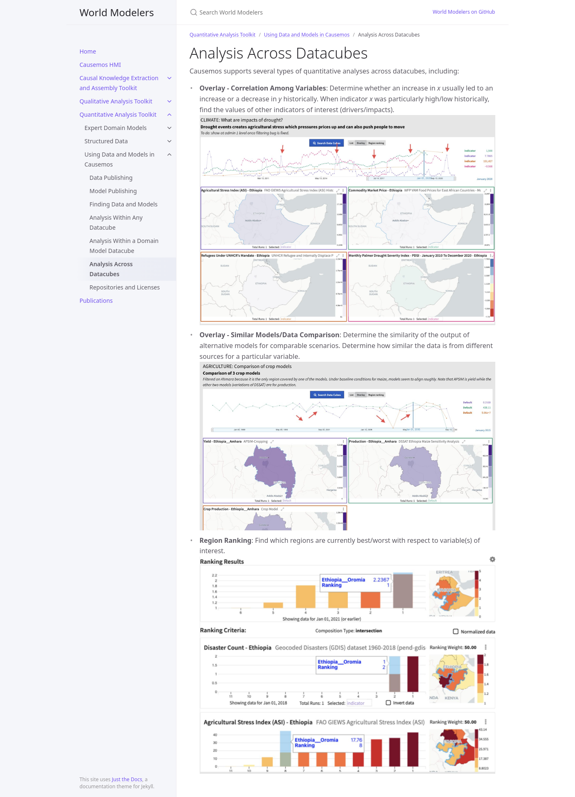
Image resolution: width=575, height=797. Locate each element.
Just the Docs (127, 779)
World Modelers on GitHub (464, 11)
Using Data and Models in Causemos (120, 159)
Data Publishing (111, 177)
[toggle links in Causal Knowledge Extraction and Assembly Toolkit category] (169, 78)
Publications (96, 300)
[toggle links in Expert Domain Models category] (169, 128)
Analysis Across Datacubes (111, 269)
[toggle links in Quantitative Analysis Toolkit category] (169, 114)
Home (88, 51)
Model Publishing (113, 191)
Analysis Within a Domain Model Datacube (124, 246)
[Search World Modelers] (287, 12)
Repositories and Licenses (125, 287)
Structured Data (106, 141)
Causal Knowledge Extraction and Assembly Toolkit (119, 83)
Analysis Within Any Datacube (116, 222)
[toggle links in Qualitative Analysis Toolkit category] (169, 101)
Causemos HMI (100, 65)
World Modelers (117, 12)
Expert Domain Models (116, 128)
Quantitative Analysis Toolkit (118, 114)
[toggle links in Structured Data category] (169, 141)
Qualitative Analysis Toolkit (116, 101)
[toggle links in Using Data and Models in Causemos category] (169, 154)
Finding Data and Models (124, 204)
